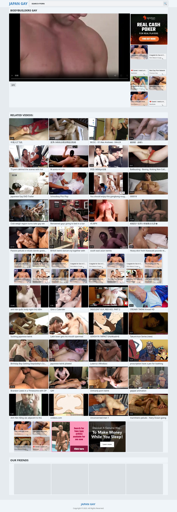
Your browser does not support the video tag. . (69, 47)
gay (13, 84)
